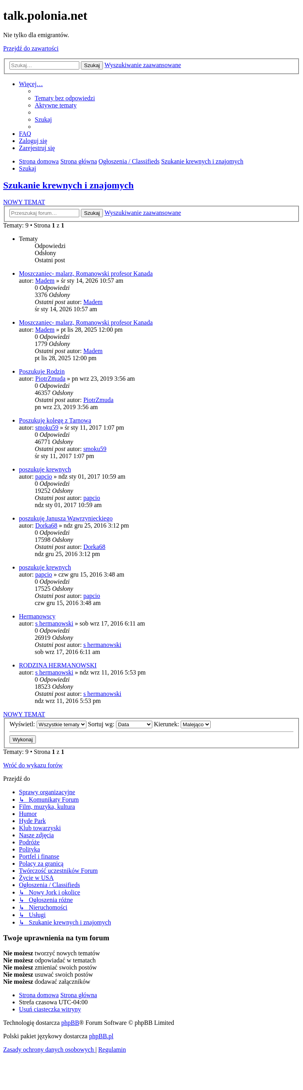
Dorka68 (46, 525)
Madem (44, 280)
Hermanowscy (37, 616)
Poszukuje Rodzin (42, 371)
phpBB (70, 1022)
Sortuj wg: (120, 724)
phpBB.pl (101, 1036)
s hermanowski (54, 623)
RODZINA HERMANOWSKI (58, 665)
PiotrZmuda (50, 378)
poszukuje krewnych (45, 469)
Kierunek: (182, 724)
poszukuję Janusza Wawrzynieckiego (65, 518)
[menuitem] (65, 98)
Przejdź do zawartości (30, 48)
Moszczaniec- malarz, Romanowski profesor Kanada (86, 273)
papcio (43, 476)
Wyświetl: (47, 724)
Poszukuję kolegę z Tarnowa (55, 420)
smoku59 (46, 427)
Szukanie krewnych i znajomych (68, 185)
